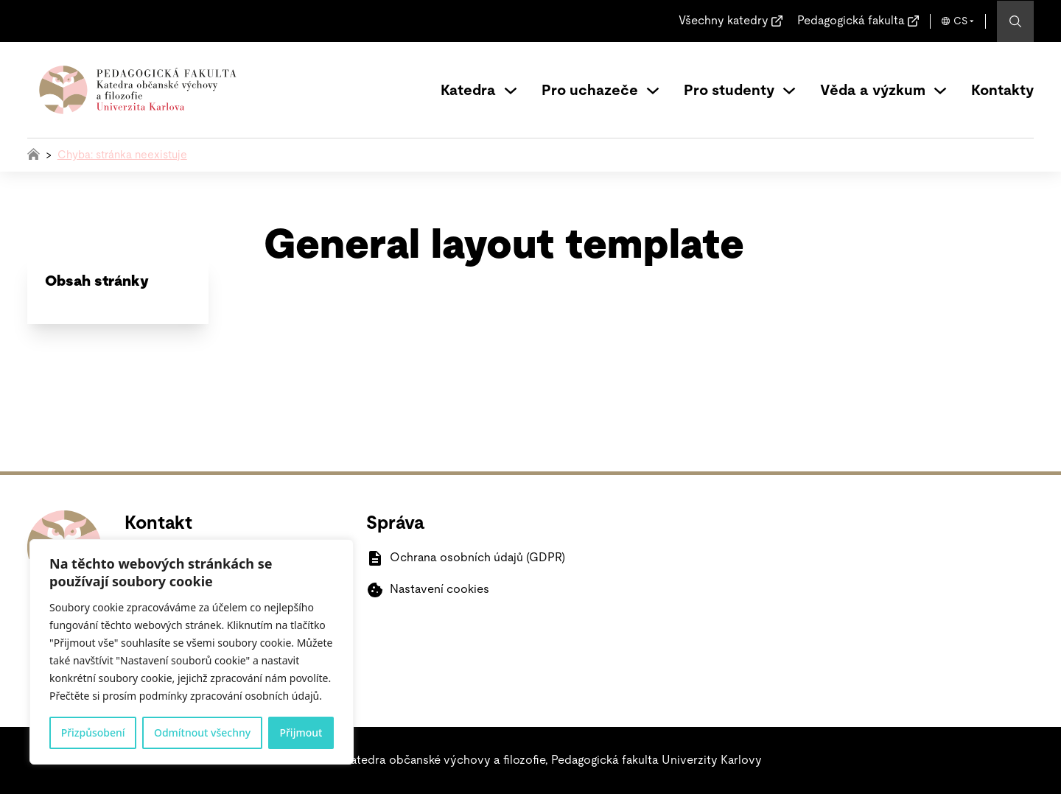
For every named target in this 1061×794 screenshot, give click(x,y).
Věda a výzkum (872, 90)
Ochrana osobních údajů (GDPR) (477, 557)
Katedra (468, 90)
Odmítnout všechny (202, 732)
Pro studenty (729, 90)
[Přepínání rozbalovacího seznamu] (510, 90)
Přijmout (300, 732)
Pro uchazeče (590, 90)
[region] (191, 652)
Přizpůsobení (93, 732)
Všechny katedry (723, 21)
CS (960, 21)
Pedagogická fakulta (851, 21)
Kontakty (1002, 90)
